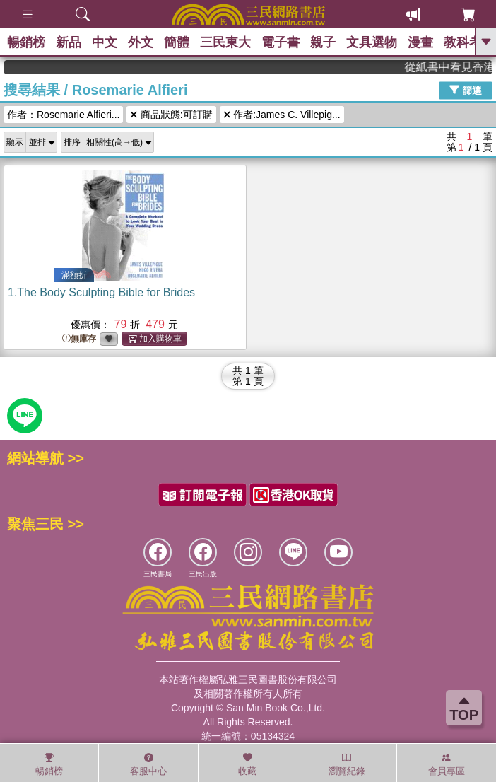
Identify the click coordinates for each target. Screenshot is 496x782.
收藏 (247, 764)
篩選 (465, 89)
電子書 (280, 42)
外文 (140, 42)
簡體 (176, 42)
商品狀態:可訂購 (171, 114)
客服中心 (148, 764)
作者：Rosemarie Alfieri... (63, 114)
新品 (68, 42)
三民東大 (225, 42)
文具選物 (371, 42)
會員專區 (446, 764)
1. (101, 292)
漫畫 (420, 42)
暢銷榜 (26, 42)
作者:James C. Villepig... (282, 114)
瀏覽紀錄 (347, 764)
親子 (323, 42)
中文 (104, 42)
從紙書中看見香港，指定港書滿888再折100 (455, 67)
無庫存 (79, 339)
